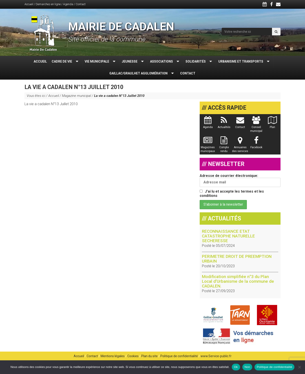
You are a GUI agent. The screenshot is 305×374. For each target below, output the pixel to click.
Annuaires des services (240, 147)
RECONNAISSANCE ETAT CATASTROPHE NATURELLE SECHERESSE (228, 236)
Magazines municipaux (208, 147)
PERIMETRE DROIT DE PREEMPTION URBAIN (237, 259)
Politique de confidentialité (179, 356)
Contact (81, 4)
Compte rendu (224, 147)
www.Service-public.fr (216, 356)
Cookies (133, 356)
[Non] (299, 367)
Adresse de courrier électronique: (240, 180)
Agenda (68, 4)
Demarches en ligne (48, 4)
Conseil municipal (256, 126)
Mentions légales (113, 356)
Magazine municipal (76, 96)
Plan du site (149, 356)
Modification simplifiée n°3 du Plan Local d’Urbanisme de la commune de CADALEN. (238, 281)
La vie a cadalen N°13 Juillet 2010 (51, 104)
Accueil (28, 4)
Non (247, 367)
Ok (236, 367)
